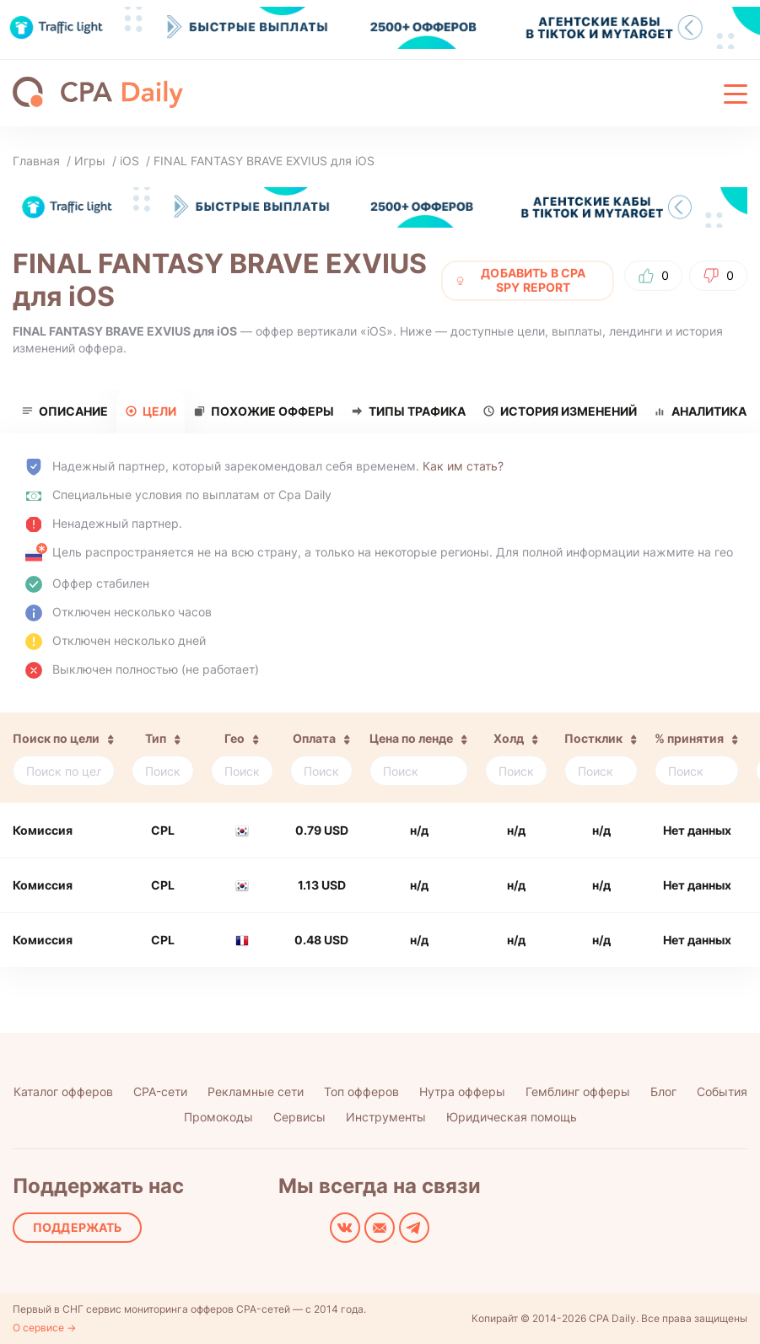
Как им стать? (463, 466)
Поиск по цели (56, 738)
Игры (89, 160)
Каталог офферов (63, 1091)
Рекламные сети (256, 1091)
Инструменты (386, 1117)
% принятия (689, 738)
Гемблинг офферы (578, 1091)
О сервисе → (44, 1327)
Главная (36, 160)
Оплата (314, 738)
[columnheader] (61, 757)
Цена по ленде (411, 738)
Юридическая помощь (511, 1117)
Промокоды (218, 1117)
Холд (508, 738)
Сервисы (299, 1117)
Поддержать (77, 1227)
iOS (129, 160)
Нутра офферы (462, 1091)
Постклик (593, 738)
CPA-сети (160, 1091)
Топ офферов (361, 1091)
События (722, 1091)
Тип (155, 738)
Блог (663, 1091)
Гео (234, 738)
